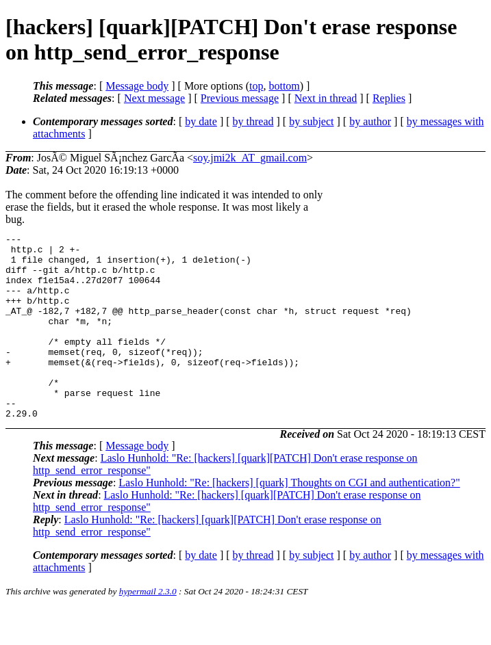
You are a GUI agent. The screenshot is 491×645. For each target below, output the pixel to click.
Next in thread (325, 98)
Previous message (240, 98)
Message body (136, 86)
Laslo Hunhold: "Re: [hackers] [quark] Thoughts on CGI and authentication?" (288, 519)
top (256, 86)
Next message (154, 98)
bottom (283, 86)
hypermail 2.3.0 (148, 628)
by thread (253, 121)
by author (370, 121)
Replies (389, 98)
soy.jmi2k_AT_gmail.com (250, 157)
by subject (311, 121)
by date (201, 121)
